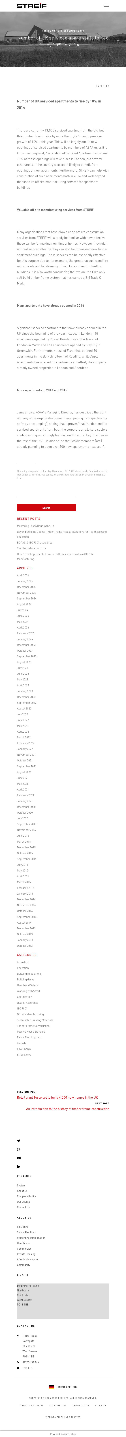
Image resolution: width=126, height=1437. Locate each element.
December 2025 (26, 587)
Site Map (100, 1405)
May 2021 (22, 783)
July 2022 (22, 714)
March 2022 (24, 737)
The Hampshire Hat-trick (31, 548)
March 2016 (24, 841)
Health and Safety (27, 985)
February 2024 (25, 633)
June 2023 (23, 673)
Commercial (24, 1248)
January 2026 (25, 581)
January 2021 (25, 801)
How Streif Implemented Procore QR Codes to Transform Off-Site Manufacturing (55, 556)
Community (23, 1265)
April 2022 (23, 731)
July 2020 (22, 818)
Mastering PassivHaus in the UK (35, 526)
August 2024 (24, 604)
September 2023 (27, 656)
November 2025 (26, 592)
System (21, 1185)
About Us (22, 1191)
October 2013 (25, 934)
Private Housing (26, 1254)
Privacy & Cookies (31, 1405)
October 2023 (25, 650)
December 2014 (26, 899)
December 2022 (26, 697)
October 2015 (25, 853)
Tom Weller (95, 471)
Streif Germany (68, 1387)
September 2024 (27, 598)
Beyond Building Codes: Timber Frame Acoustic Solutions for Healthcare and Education (62, 534)
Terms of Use (81, 1405)
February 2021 (25, 795)
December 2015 (26, 847)
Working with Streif (28, 991)
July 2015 (22, 864)
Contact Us (23, 1207)
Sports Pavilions (26, 1232)
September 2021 (27, 766)
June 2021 (23, 778)
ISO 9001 (22, 1008)
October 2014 (25, 911)
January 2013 (25, 940)
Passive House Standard (31, 1031)
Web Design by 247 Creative (63, 1417)
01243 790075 (30, 1362)
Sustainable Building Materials (35, 1020)
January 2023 (25, 691)
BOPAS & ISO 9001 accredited (34, 542)
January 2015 (25, 893)
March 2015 (24, 882)
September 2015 (27, 859)
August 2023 (24, 662)
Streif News (34, 474)
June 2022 (23, 720)
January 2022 (25, 749)
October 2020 (25, 812)
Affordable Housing (28, 1259)
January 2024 (25, 639)
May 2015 (22, 870)
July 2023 (22, 668)
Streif (31, 5)
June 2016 (23, 835)
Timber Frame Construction (33, 1026)
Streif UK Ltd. (61, 1398)
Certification (24, 996)
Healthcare (23, 1243)
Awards (21, 1043)
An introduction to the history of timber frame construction (67, 1106)
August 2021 (24, 772)
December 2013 (26, 928)
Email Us (27, 1368)
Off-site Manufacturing (30, 1014)
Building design (26, 979)
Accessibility (58, 1405)
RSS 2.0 (101, 474)
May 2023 (22, 679)
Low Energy (24, 1049)
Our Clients (23, 1201)
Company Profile (26, 1196)
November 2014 (26, 905)
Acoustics (22, 962)
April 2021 (23, 789)
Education (23, 968)
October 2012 (25, 945)
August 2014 (24, 922)
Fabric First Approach (29, 1037)
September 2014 (27, 917)
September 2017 (27, 824)
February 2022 (25, 743)
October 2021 (25, 760)
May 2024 (22, 621)
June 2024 (23, 615)
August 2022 (24, 708)
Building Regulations (29, 973)
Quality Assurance (27, 1002)
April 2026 (23, 575)
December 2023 (26, 645)
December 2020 (26, 807)
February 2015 (25, 888)
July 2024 (22, 610)
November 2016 (26, 830)
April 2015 (23, 876)
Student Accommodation (31, 1237)
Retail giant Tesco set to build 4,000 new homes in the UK (57, 1094)
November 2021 (26, 754)
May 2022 (22, 726)
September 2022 (27, 702)
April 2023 (23, 685)
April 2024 (23, 627)
